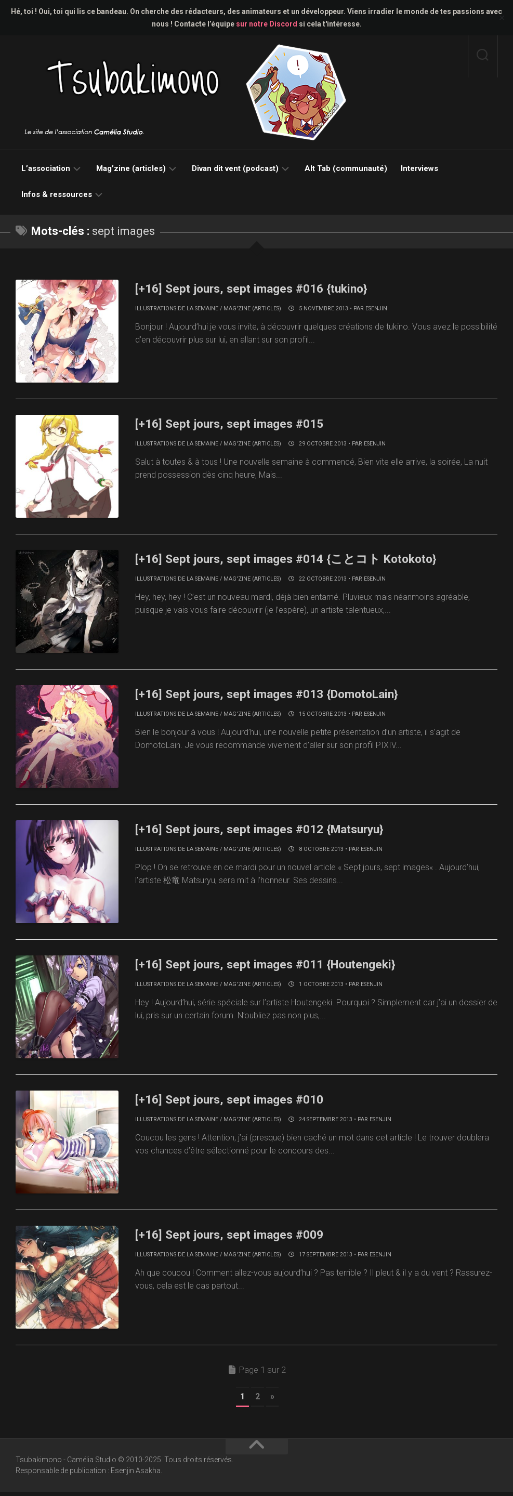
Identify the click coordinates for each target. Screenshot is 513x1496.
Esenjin (376, 308)
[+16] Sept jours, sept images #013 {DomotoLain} (285, 695)
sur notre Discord (266, 24)
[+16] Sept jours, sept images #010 (242, 1102)
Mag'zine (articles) (252, 308)
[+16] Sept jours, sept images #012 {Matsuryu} (277, 830)
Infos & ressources (56, 194)
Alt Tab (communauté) (346, 168)
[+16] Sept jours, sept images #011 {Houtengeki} (283, 966)
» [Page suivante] (272, 1401)
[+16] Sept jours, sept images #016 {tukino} (267, 288)
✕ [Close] (501, 18)
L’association (45, 168)
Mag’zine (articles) (131, 168)
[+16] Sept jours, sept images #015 (242, 423)
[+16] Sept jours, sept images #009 (242, 1237)
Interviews (419, 168)
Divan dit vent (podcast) (235, 168)
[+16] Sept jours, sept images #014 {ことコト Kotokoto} (306, 559)
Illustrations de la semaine (176, 308)
